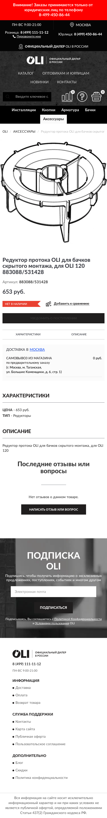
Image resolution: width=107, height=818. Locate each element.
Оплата (21, 695)
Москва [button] (37, 350)
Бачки (90, 110)
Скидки (21, 770)
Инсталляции (24, 110)
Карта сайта (25, 729)
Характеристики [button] (28, 334)
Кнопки (48, 110)
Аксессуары (53, 119)
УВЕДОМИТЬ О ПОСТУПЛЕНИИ (53, 318)
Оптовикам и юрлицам (65, 73)
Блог (19, 763)
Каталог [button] (26, 73)
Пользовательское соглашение (40, 744)
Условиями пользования (52, 623)
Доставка (23, 688)
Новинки (39, 82)
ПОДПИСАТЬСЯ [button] (53, 608)
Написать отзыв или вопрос (53, 509)
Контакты (67, 82)
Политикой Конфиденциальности (78, 619)
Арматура (70, 110)
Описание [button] (79, 334)
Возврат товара (27, 703)
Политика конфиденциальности (41, 778)
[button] (27, 36)
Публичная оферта (30, 736)
